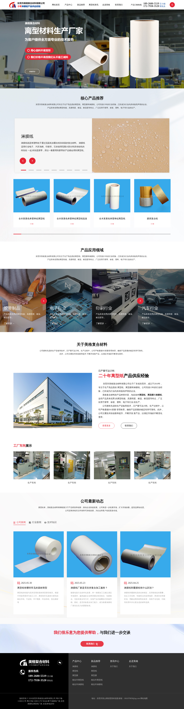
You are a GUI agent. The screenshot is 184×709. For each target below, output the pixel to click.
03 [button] (98, 85)
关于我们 (114, 666)
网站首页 (56, 5)
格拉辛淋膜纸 (78, 684)
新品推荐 (81, 5)
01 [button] (86, 85)
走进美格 (106, 5)
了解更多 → (9, 323)
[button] (32, 161)
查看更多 (106, 426)
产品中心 (68, 5)
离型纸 (75, 671)
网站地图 (144, 698)
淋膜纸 (75, 666)
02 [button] (92, 85)
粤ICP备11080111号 (34, 701)
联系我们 (119, 5)
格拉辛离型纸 (78, 680)
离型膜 (75, 675)
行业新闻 (35, 522)
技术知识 (50, 522)
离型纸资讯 (93, 5)
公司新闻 (19, 522)
